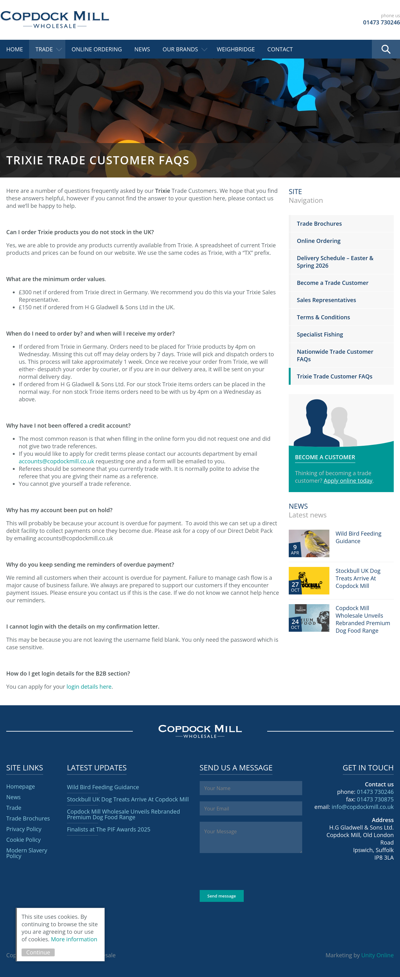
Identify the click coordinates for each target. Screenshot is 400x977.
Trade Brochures (319, 223)
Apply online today (348, 480)
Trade (43, 49)
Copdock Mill (54, 19)
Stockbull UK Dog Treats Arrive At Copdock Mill (128, 799)
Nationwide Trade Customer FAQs (335, 355)
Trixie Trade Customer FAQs (334, 376)
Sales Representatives (326, 300)
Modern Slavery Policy (26, 853)
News (142, 49)
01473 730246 (375, 791)
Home (14, 49)
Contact (280, 49)
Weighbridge (236, 49)
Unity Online (377, 955)
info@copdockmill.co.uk (363, 806)
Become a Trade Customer (332, 282)
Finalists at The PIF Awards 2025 (108, 829)
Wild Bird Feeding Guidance (103, 787)
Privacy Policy (23, 829)
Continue (38, 952)
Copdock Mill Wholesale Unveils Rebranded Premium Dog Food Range (123, 814)
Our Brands (180, 49)
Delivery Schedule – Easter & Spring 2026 (335, 261)
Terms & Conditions (323, 317)
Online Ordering (97, 49)
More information (74, 939)
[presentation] (247, 871)
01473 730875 (375, 799)
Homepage (20, 786)
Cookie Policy (23, 839)
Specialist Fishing (320, 334)
